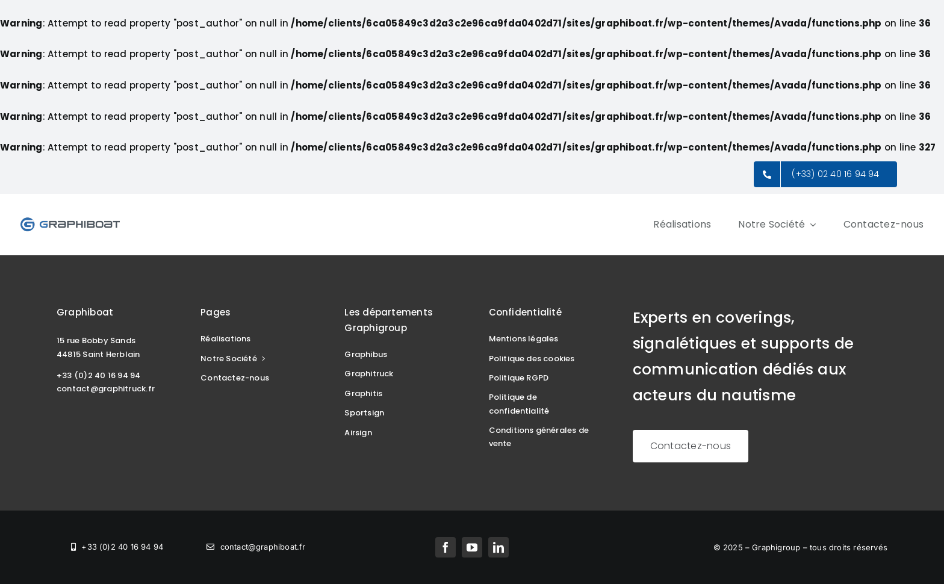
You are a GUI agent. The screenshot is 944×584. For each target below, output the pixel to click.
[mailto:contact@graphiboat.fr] (256, 547)
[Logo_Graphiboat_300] (70, 220)
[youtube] (472, 547)
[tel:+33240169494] (117, 547)
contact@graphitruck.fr (106, 388)
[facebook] (445, 547)
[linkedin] (498, 547)
